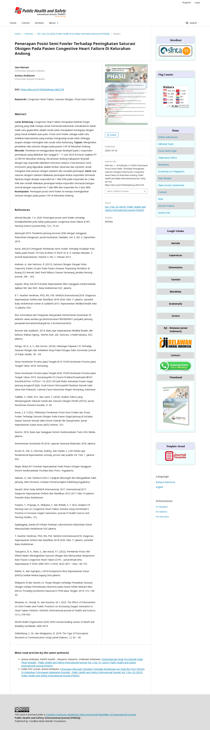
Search (193, 22)
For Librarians (162, 516)
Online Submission (168, 137)
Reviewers (163, 164)
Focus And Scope (167, 150)
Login (197, 2)
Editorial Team (166, 144)
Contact (162, 192)
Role (160, 199)
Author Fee (164, 212)
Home (13, 22)
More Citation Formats (118, 191)
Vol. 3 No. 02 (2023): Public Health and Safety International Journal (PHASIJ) (73, 33)
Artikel (113, 134)
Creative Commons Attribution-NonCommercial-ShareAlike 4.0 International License (91, 714)
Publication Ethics (167, 157)
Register (187, 2)
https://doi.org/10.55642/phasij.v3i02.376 (42, 89)
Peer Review (164, 178)
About (52, 22)
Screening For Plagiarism (171, 171)
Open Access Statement (171, 185)
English (159, 487)
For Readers (162, 506)
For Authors (161, 511)
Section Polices (166, 205)
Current (26, 22)
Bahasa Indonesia (165, 482)
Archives (39, 22)
